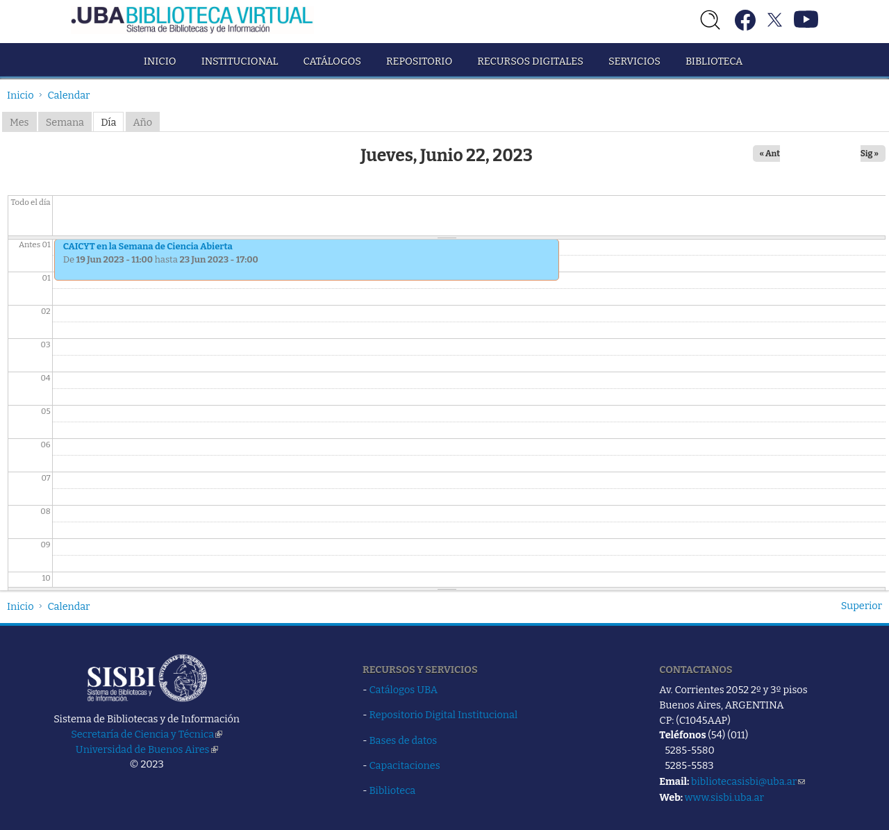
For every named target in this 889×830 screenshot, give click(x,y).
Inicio (160, 61)
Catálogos (332, 61)
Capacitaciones (404, 765)
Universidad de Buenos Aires (147, 749)
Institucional (240, 61)
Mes (19, 122)
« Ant (770, 153)
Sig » (870, 153)
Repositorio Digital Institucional (443, 714)
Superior (861, 605)
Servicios (634, 61)
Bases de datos (403, 740)
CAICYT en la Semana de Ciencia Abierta (148, 246)
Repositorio (419, 61)
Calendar (69, 95)
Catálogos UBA (403, 689)
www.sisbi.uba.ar (724, 797)
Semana (65, 122)
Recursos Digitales (530, 61)
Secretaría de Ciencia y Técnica (146, 734)
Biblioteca (714, 61)
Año (143, 122)
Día (108, 122)
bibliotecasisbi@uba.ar (748, 781)
